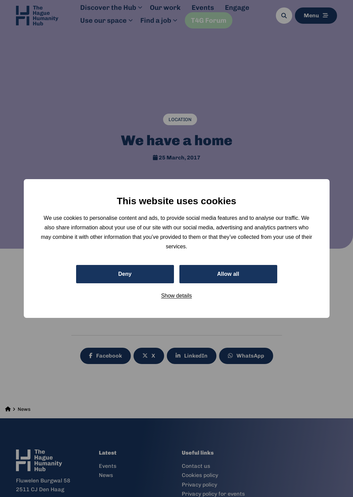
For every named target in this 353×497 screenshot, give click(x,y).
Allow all (228, 274)
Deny (124, 274)
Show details (176, 296)
